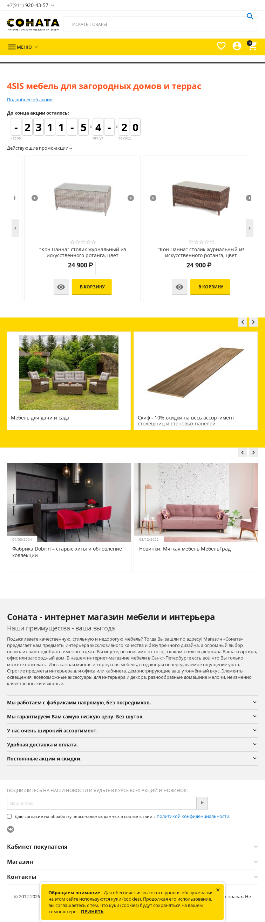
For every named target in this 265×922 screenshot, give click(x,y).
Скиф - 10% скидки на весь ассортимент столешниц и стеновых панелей (186, 420)
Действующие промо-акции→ (40, 148)
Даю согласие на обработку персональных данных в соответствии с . (118, 816)
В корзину (83, 287)
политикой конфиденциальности (193, 816)
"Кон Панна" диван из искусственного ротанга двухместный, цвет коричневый (192, 253)
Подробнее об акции (30, 99)
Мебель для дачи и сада (40, 417)
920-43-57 (27, 5)
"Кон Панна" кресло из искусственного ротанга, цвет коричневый (73, 253)
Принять (92, 911)
